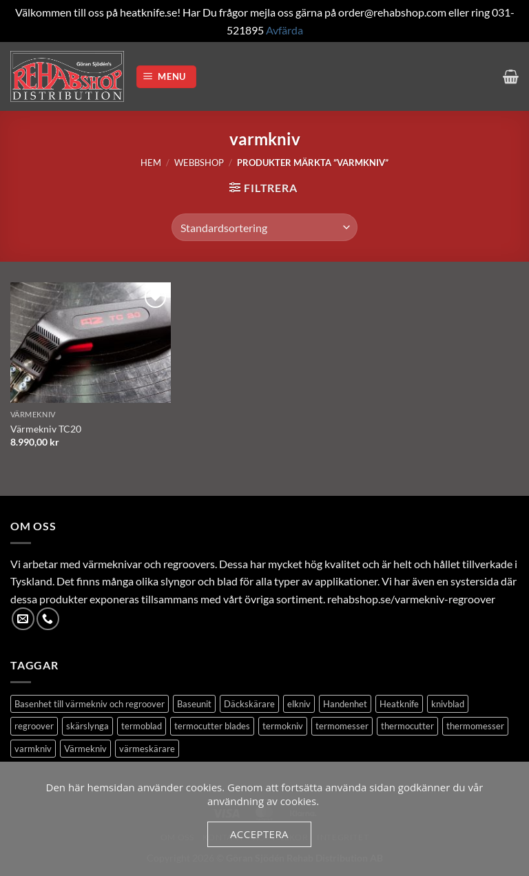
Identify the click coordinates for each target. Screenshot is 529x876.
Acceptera (259, 834)
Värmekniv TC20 (45, 429)
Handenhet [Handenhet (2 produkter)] (345, 703)
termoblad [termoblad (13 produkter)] (141, 725)
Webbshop (199, 162)
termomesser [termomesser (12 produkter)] (342, 725)
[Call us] (48, 618)
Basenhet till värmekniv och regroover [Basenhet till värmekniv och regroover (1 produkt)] (89, 703)
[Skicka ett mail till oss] (23, 618)
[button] (166, 76)
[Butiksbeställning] (264, 227)
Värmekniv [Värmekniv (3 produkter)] (85, 748)
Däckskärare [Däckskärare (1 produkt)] (249, 703)
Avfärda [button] (284, 29)
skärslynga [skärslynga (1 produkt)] (87, 725)
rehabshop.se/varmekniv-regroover (411, 598)
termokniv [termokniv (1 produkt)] (282, 725)
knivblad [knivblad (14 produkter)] (447, 703)
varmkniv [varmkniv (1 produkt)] (33, 748)
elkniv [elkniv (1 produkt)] (299, 703)
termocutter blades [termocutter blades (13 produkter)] (212, 725)
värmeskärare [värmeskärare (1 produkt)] (147, 748)
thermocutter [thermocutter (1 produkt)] (407, 725)
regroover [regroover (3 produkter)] (34, 725)
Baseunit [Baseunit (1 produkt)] (194, 703)
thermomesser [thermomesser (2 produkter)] (475, 725)
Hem (151, 162)
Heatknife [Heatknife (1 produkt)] (399, 703)
